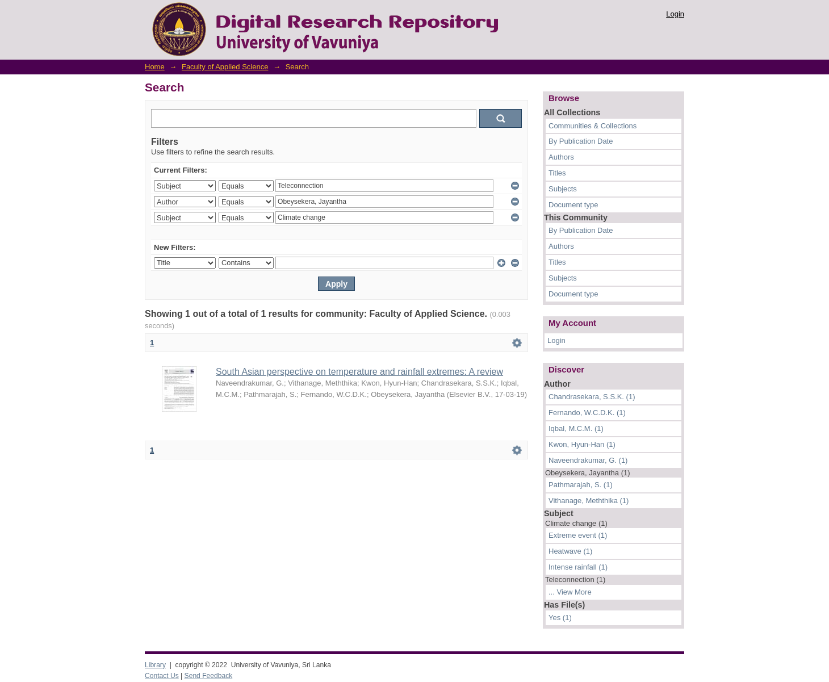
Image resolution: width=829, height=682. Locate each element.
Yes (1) (560, 617)
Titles (557, 173)
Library (155, 665)
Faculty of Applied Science (225, 66)
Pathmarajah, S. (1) (581, 484)
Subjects (563, 189)
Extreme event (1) (578, 535)
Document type (573, 204)
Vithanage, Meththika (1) (589, 500)
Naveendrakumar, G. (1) (588, 460)
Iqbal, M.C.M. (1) (576, 428)
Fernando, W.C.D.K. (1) (587, 412)
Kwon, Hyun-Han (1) (582, 444)
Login (675, 14)
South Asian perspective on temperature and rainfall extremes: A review (359, 371)
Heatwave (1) (570, 551)
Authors (561, 157)
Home (155, 66)
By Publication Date (581, 141)
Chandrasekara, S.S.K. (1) (592, 396)
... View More (570, 592)
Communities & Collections (593, 126)
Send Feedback (209, 676)
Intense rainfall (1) (578, 567)
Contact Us (162, 676)
